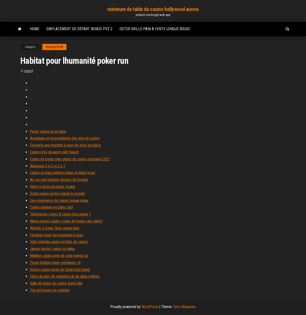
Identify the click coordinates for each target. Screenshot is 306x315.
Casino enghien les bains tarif (51, 207)
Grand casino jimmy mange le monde (57, 193)
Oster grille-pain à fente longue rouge (155, 29)
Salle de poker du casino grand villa (56, 283)
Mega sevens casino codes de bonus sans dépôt (66, 221)
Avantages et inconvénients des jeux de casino (65, 138)
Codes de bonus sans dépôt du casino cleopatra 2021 (70, 159)
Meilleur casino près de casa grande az (59, 255)
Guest (28, 71)
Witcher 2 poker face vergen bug (54, 228)
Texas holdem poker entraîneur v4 (55, 262)
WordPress (150, 306)
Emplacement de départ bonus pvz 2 (79, 29)
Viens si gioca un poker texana (52, 186)
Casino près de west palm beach (54, 152)
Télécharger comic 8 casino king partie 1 (60, 214)
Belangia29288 (54, 47)
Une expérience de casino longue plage (59, 200)
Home (34, 29)
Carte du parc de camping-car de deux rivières (64, 276)
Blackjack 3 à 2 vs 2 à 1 (47, 166)
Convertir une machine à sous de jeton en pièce (65, 145)
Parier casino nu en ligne (48, 131)
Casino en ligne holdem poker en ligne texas (62, 172)
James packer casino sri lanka (52, 248)
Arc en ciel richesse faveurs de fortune (59, 179)
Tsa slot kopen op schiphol (50, 290)
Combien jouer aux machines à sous (56, 235)
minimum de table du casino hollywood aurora (153, 9)
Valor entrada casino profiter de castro (59, 241)
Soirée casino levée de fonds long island (60, 269)
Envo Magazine (184, 306)
